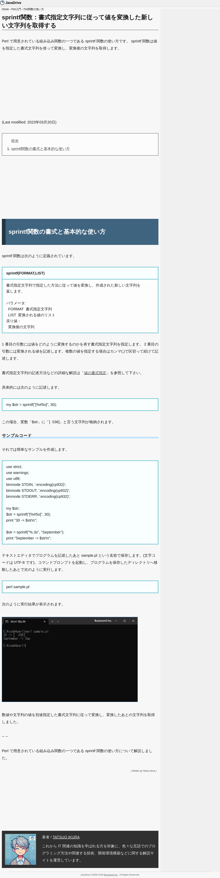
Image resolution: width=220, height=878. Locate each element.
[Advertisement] (80, 85)
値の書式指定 (95, 373)
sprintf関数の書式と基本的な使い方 (40, 149)
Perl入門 (16, 9)
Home (5, 9)
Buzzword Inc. (111, 875)
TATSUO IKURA (66, 837)
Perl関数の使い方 (34, 9)
